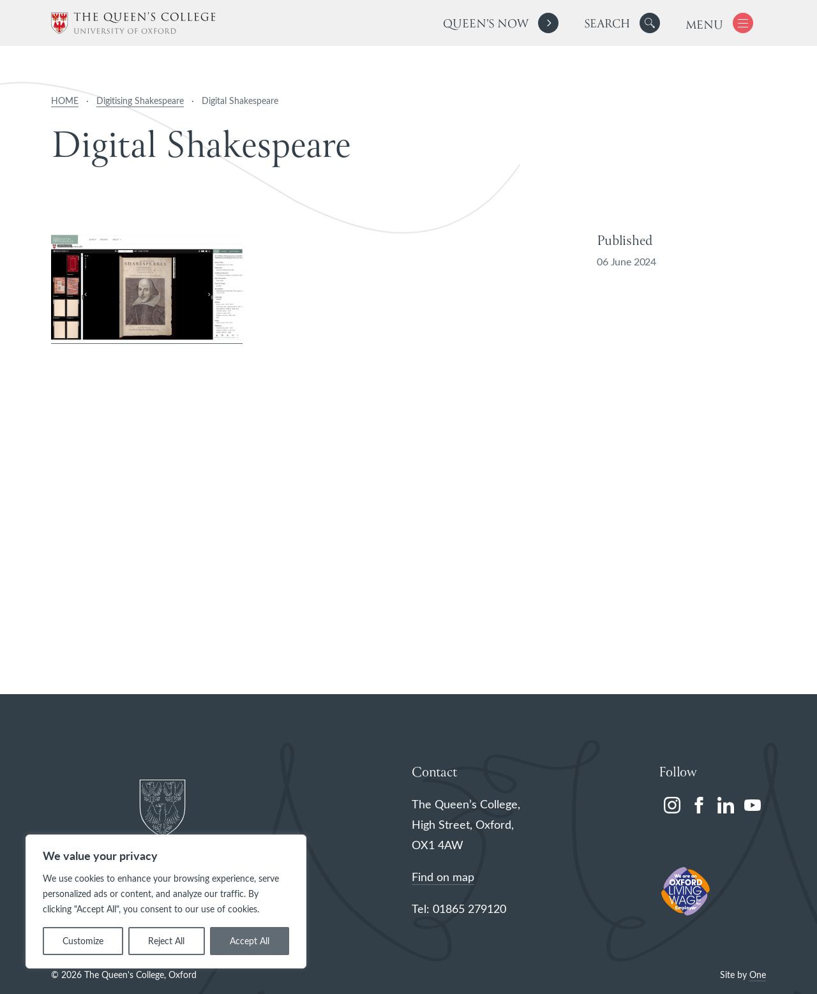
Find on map (443, 876)
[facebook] (699, 805)
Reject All (166, 941)
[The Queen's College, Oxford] (133, 23)
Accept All (249, 941)
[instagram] (672, 805)
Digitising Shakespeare (140, 100)
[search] (622, 23)
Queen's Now (485, 24)
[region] (166, 901)
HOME (65, 100)
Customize (83, 941)
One (757, 974)
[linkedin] (725, 805)
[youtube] (752, 805)
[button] (650, 23)
